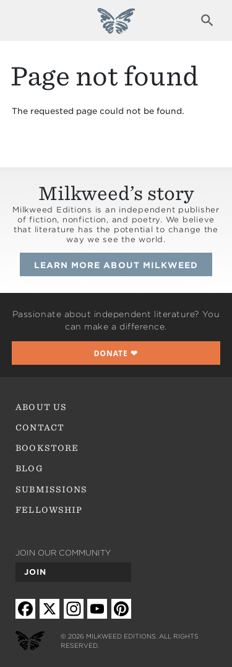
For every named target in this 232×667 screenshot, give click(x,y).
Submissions (51, 489)
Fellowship (48, 510)
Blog (29, 468)
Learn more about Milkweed (116, 265)
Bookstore (47, 448)
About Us (40, 407)
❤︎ (116, 353)
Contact (39, 427)
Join (35, 572)
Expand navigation (24, 20)
